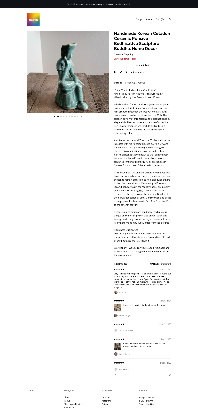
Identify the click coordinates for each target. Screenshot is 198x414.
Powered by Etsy (146, 404)
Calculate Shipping (123, 54)
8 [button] (77, 116)
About (149, 19)
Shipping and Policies (73, 404)
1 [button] (58, 116)
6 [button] (72, 116)
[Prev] (115, 375)
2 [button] (61, 116)
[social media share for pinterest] (126, 72)
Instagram (106, 400)
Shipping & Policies (135, 82)
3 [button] (63, 116)
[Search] (170, 19)
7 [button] (75, 116)
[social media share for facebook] (115, 72)
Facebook (106, 397)
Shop (139, 19)
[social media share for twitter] (121, 72)
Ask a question (137, 72)
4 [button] (66, 116)
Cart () (160, 19)
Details (118, 82)
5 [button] (69, 116)
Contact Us (69, 407)
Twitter (105, 404)
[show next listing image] (81, 117)
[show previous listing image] (54, 117)
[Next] (170, 375)
